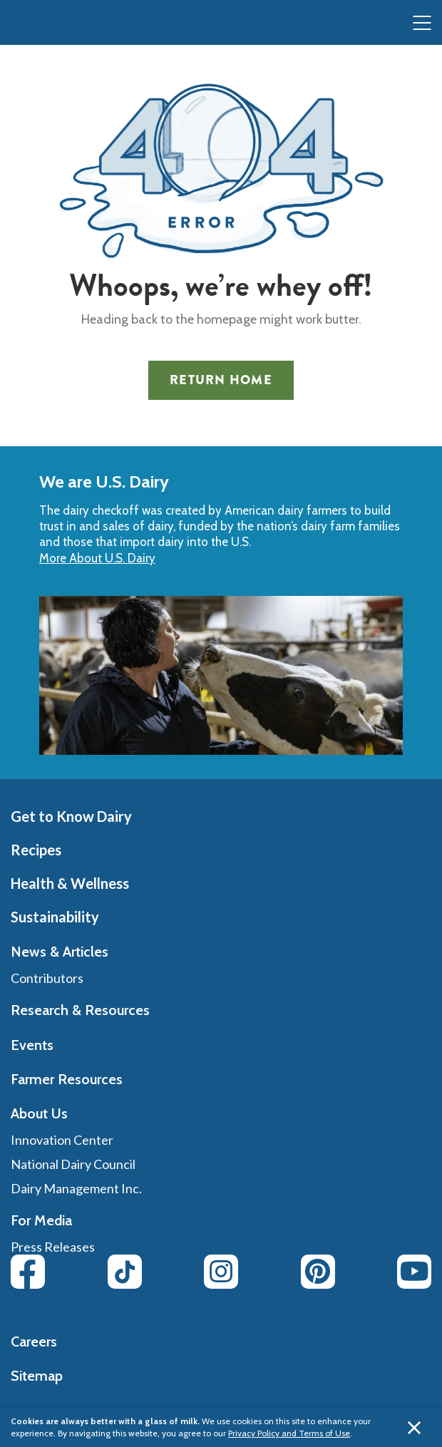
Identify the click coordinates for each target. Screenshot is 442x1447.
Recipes (36, 849)
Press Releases (53, 1247)
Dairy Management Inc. (76, 1188)
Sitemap (37, 1375)
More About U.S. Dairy (97, 558)
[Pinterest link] (318, 1272)
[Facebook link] (28, 1272)
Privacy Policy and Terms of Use (289, 1433)
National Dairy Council (73, 1164)
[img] (40, 23)
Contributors (47, 978)
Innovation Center (62, 1140)
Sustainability (55, 916)
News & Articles (59, 951)
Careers (34, 1341)
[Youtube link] (414, 1272)
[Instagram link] (221, 1272)
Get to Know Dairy (71, 816)
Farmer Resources (67, 1079)
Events (32, 1045)
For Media (41, 1220)
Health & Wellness (70, 883)
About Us (39, 1113)
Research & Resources (80, 1010)
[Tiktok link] (125, 1272)
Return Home (221, 380)
